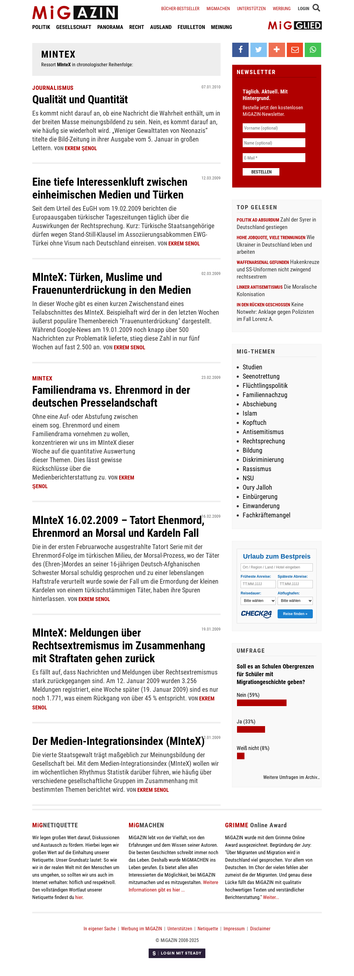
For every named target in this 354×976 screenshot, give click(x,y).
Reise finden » (295, 614)
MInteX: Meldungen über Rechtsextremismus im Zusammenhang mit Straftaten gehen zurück (121, 641)
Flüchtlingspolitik (265, 385)
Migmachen (218, 8)
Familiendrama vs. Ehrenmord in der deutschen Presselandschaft (114, 393)
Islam (250, 413)
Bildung (252, 450)
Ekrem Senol (184, 242)
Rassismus (257, 468)
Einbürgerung (260, 496)
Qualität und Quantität (83, 98)
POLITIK (41, 27)
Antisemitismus (263, 431)
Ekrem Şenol (81, 147)
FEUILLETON (191, 27)
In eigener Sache (100, 922)
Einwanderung (261, 505)
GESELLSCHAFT (73, 27)
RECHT (136, 27)
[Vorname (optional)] (274, 127)
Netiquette (208, 922)
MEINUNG (221, 27)
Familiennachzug (265, 394)
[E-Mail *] (274, 157)
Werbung (282, 8)
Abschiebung (260, 403)
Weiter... (271, 891)
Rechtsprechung (264, 440)
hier (78, 891)
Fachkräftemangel (266, 515)
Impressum (234, 922)
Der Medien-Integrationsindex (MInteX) (121, 735)
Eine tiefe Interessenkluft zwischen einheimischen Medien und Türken (112, 187)
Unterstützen (251, 8)
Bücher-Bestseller (180, 8)
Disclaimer (260, 922)
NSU (248, 478)
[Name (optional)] (274, 142)
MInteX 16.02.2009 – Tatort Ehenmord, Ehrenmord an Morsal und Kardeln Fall (121, 522)
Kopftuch (255, 422)
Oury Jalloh (257, 487)
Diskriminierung (263, 459)
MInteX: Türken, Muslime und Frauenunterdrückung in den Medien (114, 281)
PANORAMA (110, 27)
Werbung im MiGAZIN (141, 922)
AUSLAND (161, 27)
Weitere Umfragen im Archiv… (291, 777)
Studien (252, 366)
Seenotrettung (261, 376)
